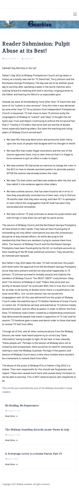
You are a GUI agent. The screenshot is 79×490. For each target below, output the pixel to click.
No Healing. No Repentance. (22, 405)
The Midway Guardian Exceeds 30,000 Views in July (37, 429)
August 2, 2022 (14, 434)
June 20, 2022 (10, 58)
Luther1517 (29, 58)
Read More (10, 416)
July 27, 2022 (13, 459)
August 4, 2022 (14, 410)
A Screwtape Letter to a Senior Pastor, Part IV (33, 453)
